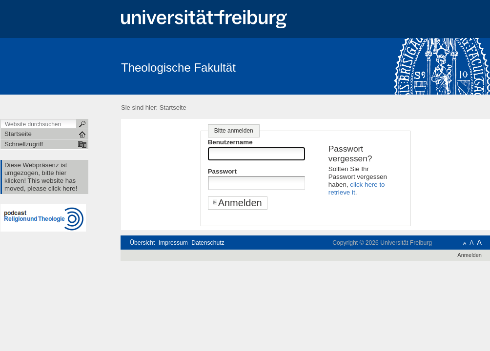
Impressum (173, 242)
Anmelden (469, 255)
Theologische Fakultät (178, 67)
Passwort (222, 171)
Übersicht (142, 242)
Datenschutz (207, 242)
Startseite (173, 107)
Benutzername (230, 142)
